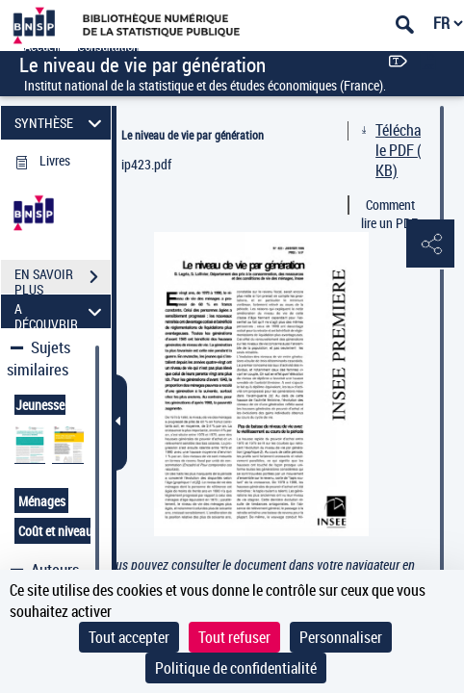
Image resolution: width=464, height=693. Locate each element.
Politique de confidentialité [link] (236, 668)
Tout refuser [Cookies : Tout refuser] (234, 637)
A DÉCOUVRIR (60, 311)
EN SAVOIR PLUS (62, 279)
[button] (430, 244)
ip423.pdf (146, 164)
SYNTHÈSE (60, 123)
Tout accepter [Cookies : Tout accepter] (129, 637)
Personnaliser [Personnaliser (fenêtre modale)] (340, 637)
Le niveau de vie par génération (192, 134)
